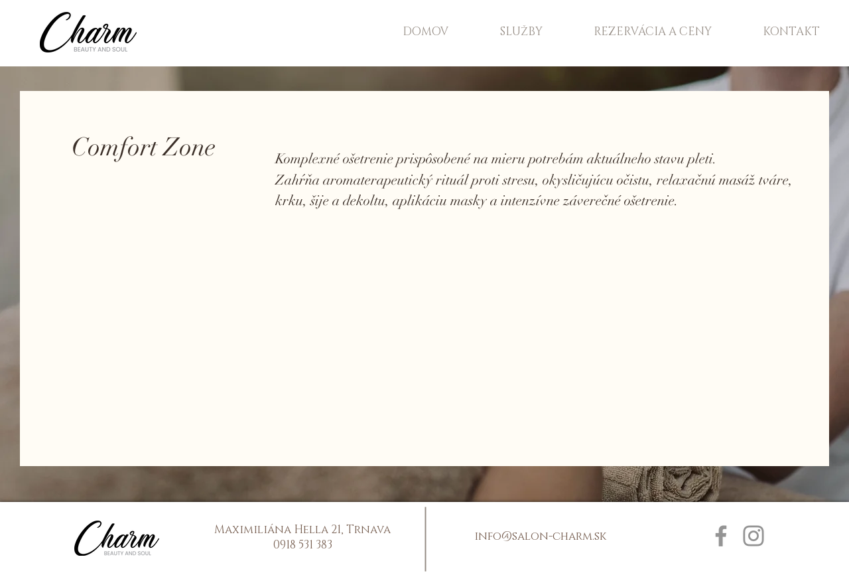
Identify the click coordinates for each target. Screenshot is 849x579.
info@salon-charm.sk (540, 536)
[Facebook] (721, 536)
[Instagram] (753, 536)
